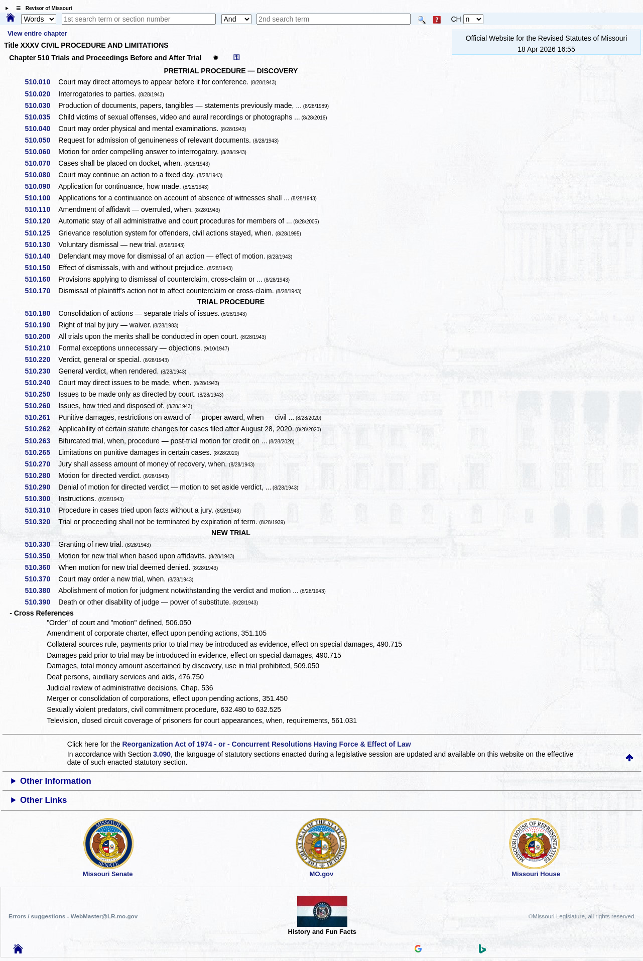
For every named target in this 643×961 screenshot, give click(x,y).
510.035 (41, 117)
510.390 (41, 602)
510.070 (41, 163)
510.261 (41, 417)
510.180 (41, 313)
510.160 (41, 279)
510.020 (41, 94)
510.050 (41, 140)
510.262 (41, 429)
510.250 (41, 394)
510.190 (41, 325)
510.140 (41, 256)
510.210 (41, 348)
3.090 (162, 754)
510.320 (41, 522)
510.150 (41, 268)
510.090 (41, 186)
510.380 (41, 590)
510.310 (41, 510)
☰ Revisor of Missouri (41, 8)
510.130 (41, 245)
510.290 (41, 487)
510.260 (41, 406)
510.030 (41, 105)
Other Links (43, 800)
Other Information (55, 781)
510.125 (41, 233)
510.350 (41, 556)
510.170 (41, 291)
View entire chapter (37, 33)
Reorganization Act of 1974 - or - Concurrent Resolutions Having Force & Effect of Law (266, 744)
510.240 (41, 383)
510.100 (41, 198)
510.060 (41, 152)
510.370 (41, 579)
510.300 (41, 499)
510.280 (41, 475)
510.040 (41, 129)
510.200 (41, 336)
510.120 (41, 221)
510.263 (41, 441)
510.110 (41, 209)
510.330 (41, 544)
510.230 (41, 371)
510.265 (41, 452)
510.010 (41, 82)
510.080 (41, 175)
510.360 (41, 567)
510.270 (41, 464)
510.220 (41, 359)
